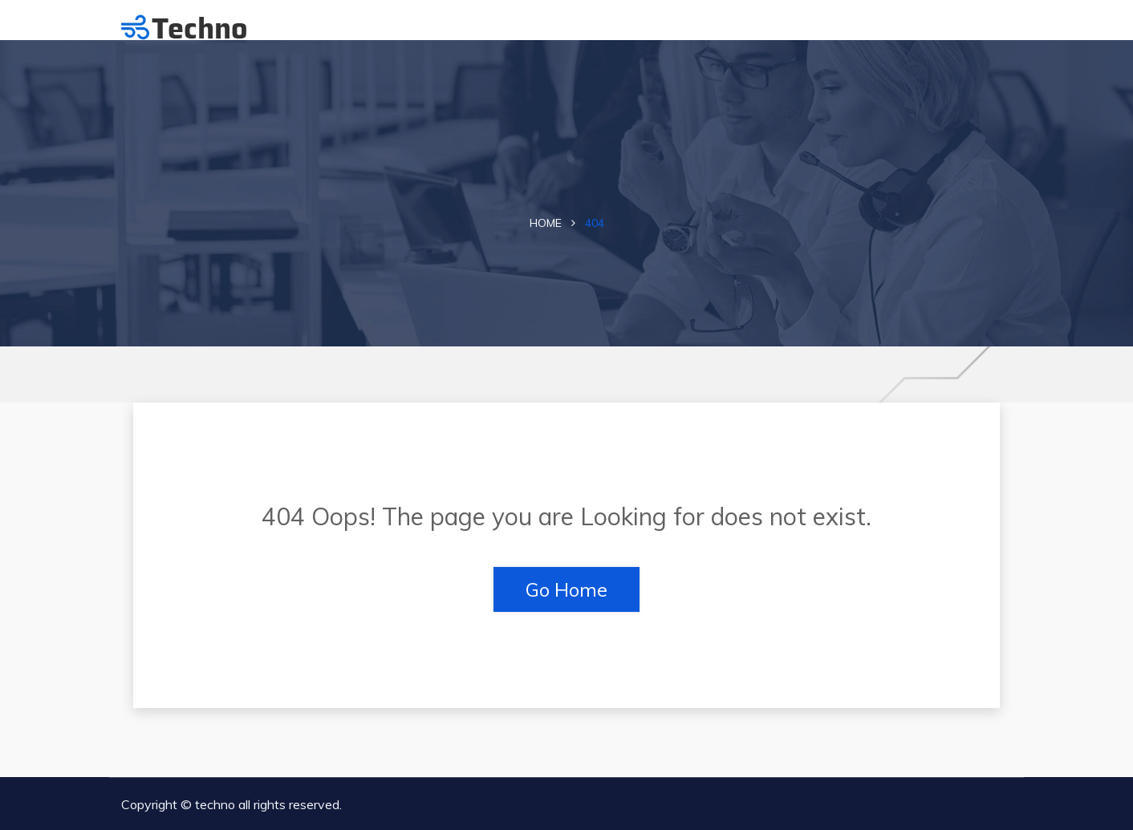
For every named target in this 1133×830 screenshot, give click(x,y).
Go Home (566, 589)
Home (546, 223)
